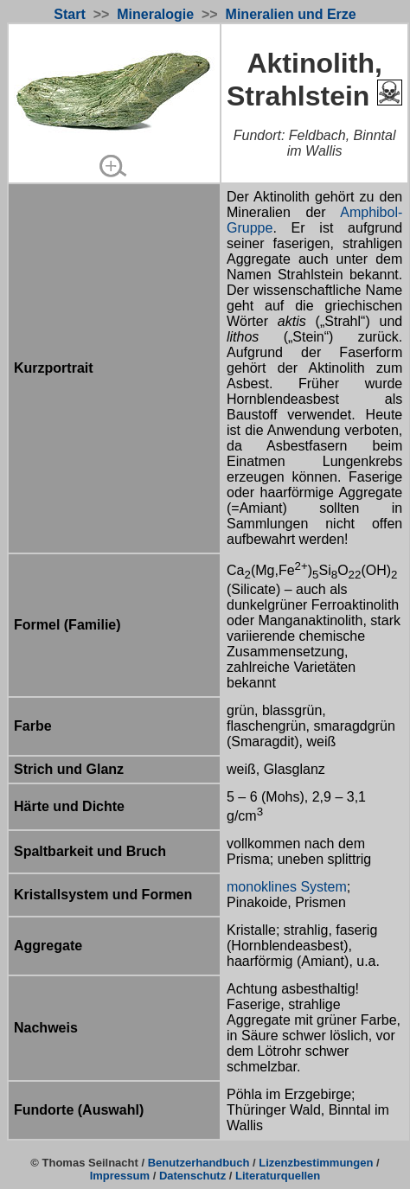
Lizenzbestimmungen (316, 1162)
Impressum (120, 1175)
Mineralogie (155, 14)
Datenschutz (192, 1175)
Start (69, 14)
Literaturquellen (277, 1175)
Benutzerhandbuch (199, 1162)
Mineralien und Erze (291, 14)
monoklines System (287, 886)
